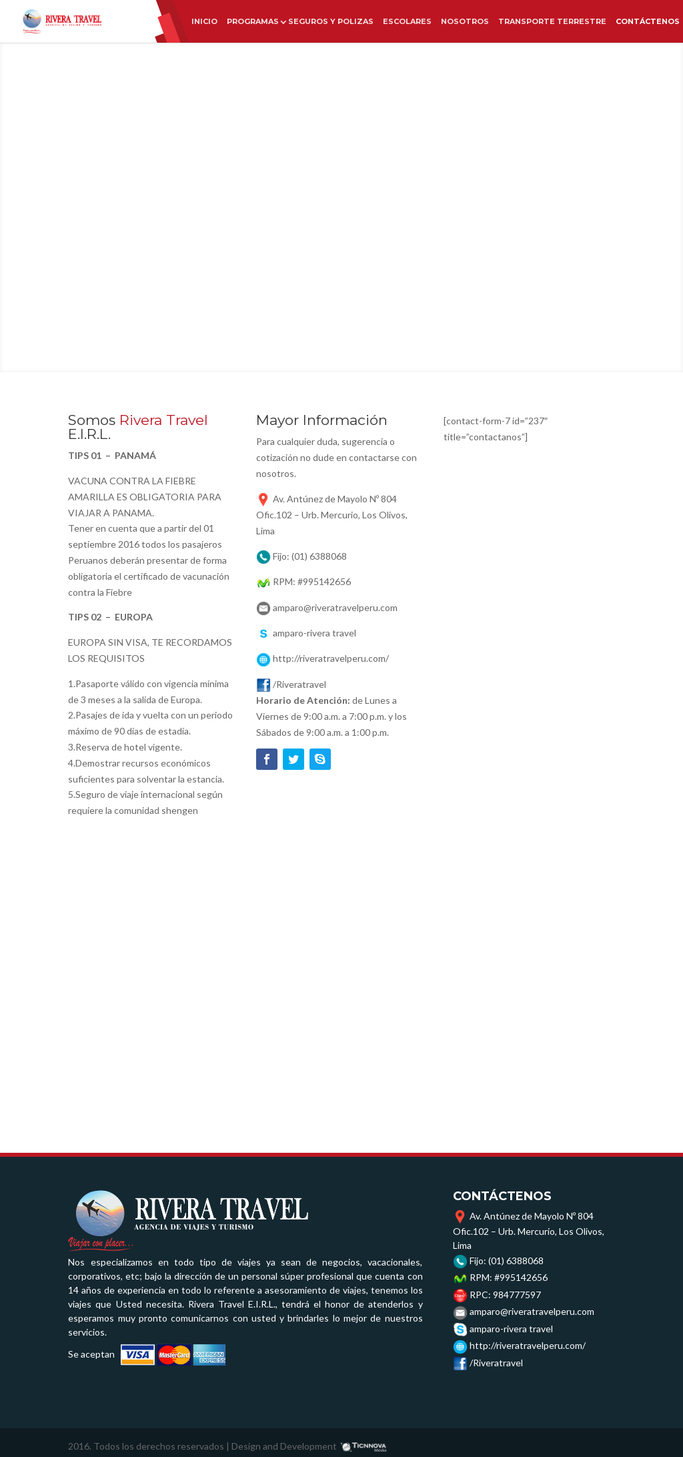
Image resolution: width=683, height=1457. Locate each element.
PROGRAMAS (253, 21)
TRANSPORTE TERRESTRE (552, 21)
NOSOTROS (465, 21)
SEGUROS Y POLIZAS (331, 21)
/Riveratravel (496, 1362)
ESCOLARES (407, 21)
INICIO (204, 21)
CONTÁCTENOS (648, 21)
